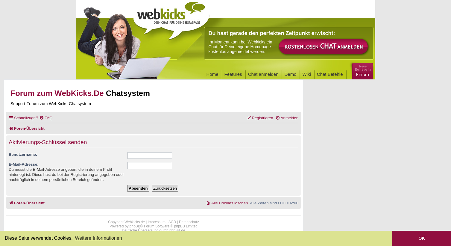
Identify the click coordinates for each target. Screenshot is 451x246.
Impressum (156, 222)
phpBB (135, 226)
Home (212, 74)
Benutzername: (23, 154)
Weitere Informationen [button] (98, 238)
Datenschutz (189, 222)
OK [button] (421, 238)
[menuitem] (45, 118)
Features (233, 74)
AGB (172, 222)
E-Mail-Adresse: (24, 164)
